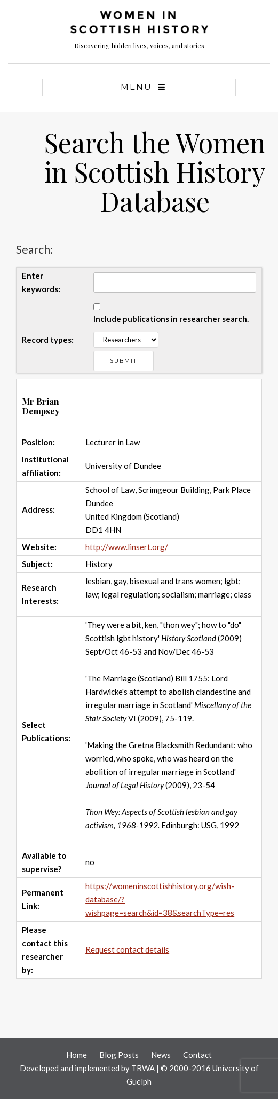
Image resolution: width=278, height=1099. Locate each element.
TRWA (143, 1068)
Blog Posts (119, 1054)
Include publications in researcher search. (171, 319)
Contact (197, 1054)
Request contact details (127, 949)
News (161, 1054)
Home (76, 1054)
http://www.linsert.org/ (126, 547)
